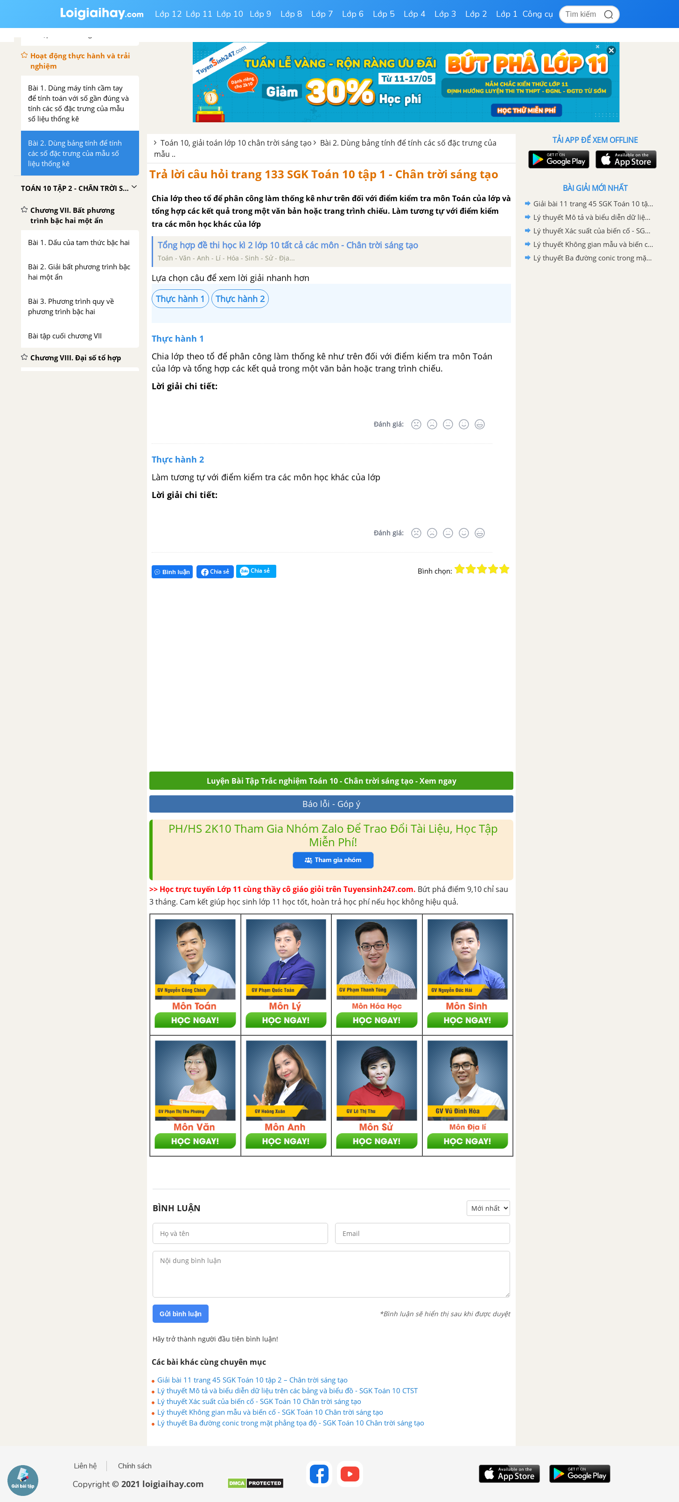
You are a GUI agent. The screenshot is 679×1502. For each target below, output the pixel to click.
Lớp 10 (230, 14)
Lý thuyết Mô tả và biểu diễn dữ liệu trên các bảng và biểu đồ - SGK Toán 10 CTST (287, 1390)
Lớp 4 (415, 14)
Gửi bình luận (181, 1314)
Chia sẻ (215, 572)
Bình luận (172, 572)
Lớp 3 (445, 14)
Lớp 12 (168, 14)
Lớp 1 (507, 14)
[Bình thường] (448, 424)
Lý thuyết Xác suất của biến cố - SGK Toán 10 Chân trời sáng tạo (259, 1401)
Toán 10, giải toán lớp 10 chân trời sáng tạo (236, 143)
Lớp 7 (322, 14)
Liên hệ (85, 1466)
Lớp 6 (353, 14)
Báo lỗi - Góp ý (331, 803)
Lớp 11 (199, 14)
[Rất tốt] (480, 424)
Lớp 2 (476, 14)
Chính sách (135, 1466)
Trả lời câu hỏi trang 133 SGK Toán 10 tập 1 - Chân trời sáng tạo (323, 174)
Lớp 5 (384, 14)
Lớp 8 (291, 14)
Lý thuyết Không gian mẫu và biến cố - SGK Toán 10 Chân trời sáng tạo (270, 1412)
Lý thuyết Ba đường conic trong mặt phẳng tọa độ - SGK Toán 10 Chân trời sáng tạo (290, 1422)
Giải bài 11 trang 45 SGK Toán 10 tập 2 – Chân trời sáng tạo (252, 1379)
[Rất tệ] (416, 424)
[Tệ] (432, 424)
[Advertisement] (285, 679)
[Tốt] (464, 424)
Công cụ (538, 14)
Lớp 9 (261, 14)
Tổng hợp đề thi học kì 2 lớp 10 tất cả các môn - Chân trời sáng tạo (288, 245)
